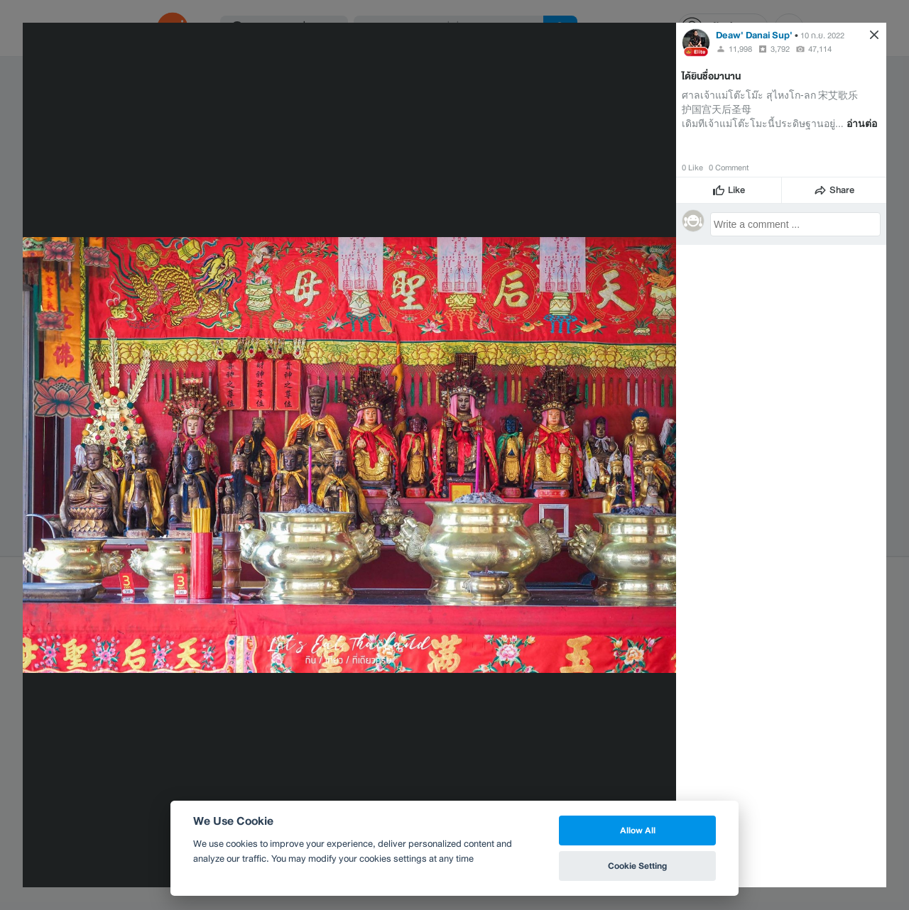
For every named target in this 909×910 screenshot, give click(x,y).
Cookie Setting (637, 865)
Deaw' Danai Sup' (754, 35)
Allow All (637, 830)
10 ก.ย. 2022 (822, 35)
